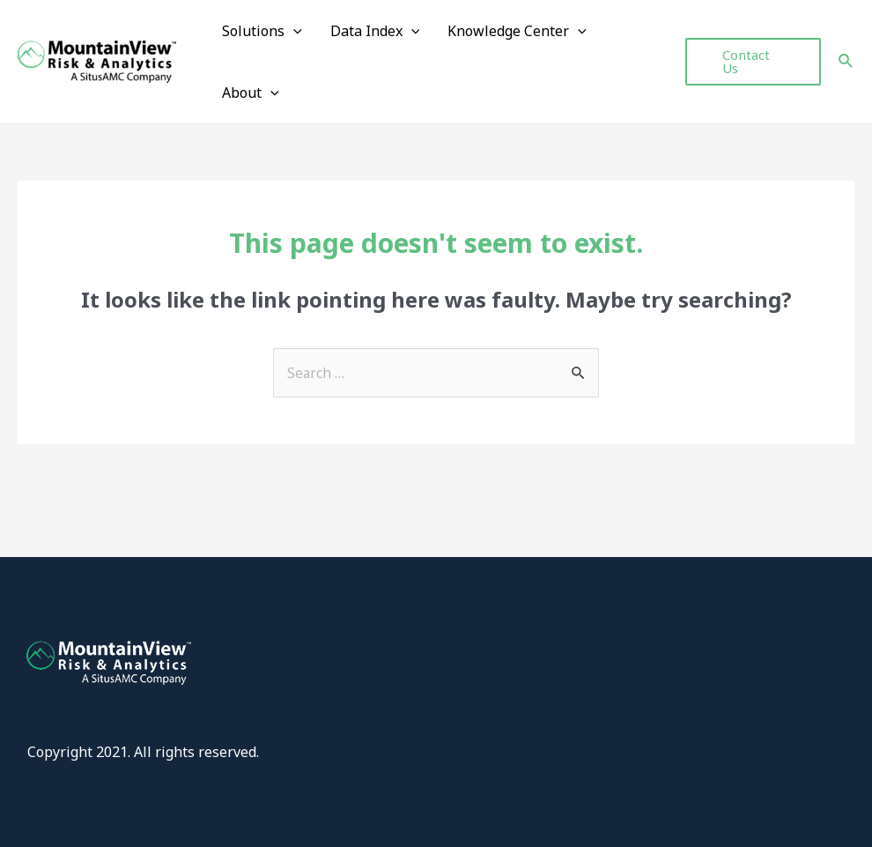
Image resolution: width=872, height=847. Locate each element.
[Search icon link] (846, 62)
